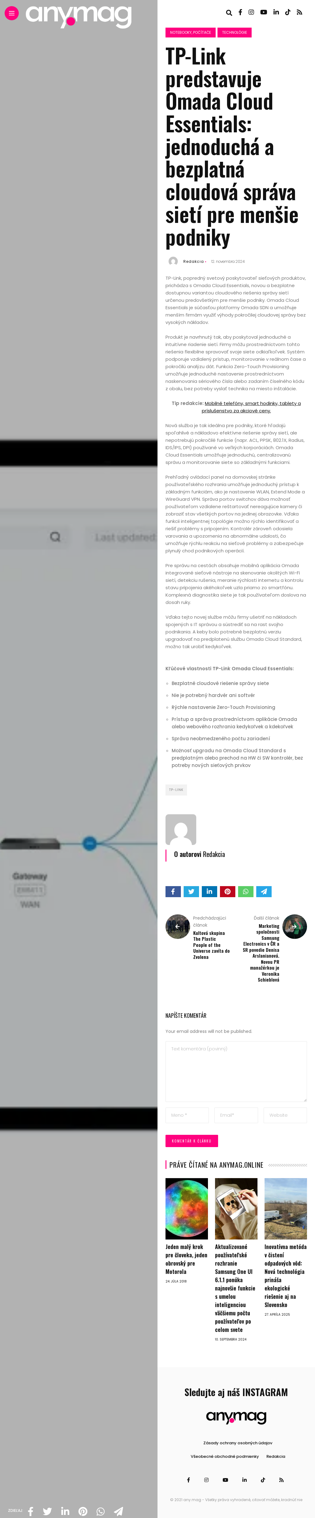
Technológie (234, 32)
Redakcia (193, 261)
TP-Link (176, 790)
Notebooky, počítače (190, 32)
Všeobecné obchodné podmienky (225, 1456)
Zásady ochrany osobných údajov (237, 1443)
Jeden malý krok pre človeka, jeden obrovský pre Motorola (186, 1259)
